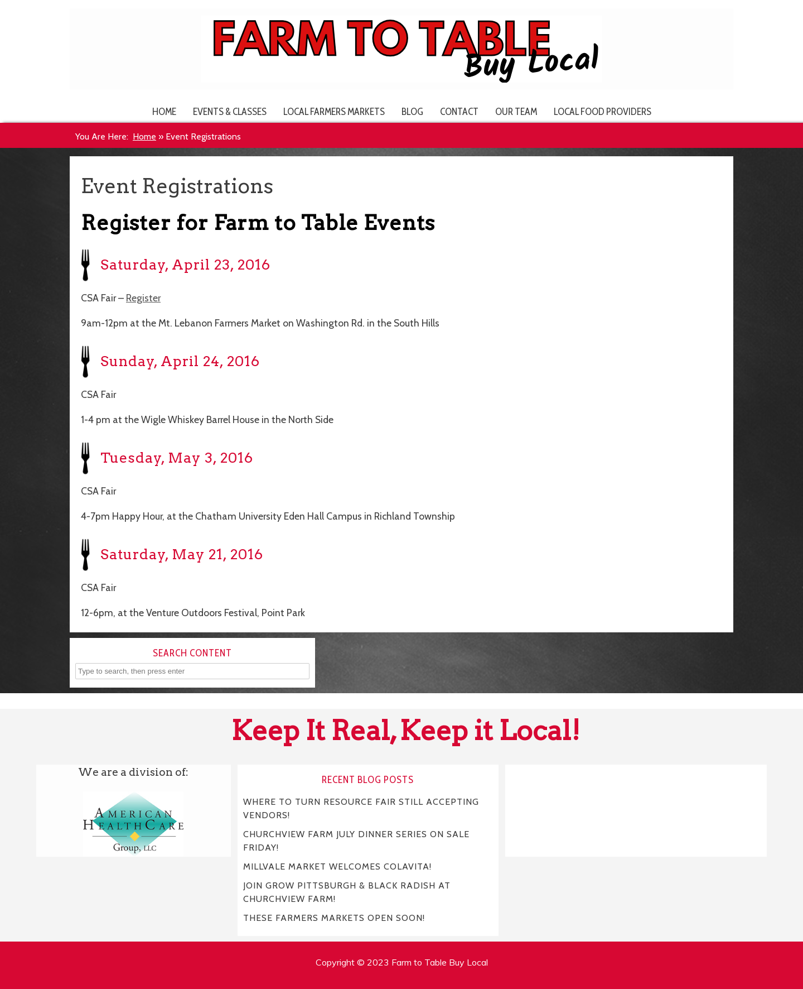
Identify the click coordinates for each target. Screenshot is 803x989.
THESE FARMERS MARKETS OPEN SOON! (334, 918)
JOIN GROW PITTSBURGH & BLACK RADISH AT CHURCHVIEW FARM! (347, 892)
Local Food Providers (602, 111)
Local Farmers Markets (334, 111)
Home (164, 111)
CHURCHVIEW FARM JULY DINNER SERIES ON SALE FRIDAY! (356, 841)
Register (143, 298)
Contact (459, 111)
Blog (412, 111)
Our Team (516, 111)
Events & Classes (230, 111)
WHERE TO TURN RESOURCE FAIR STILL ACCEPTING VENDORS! (361, 808)
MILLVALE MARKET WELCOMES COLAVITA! (337, 866)
